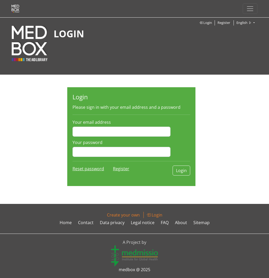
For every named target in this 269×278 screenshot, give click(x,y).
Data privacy (112, 222)
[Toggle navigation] (250, 8)
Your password (87, 142)
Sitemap (201, 222)
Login (205, 22)
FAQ (165, 222)
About (181, 222)
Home (66, 222)
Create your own (123, 215)
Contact (86, 222)
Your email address (92, 122)
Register (224, 22)
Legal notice (142, 222)
